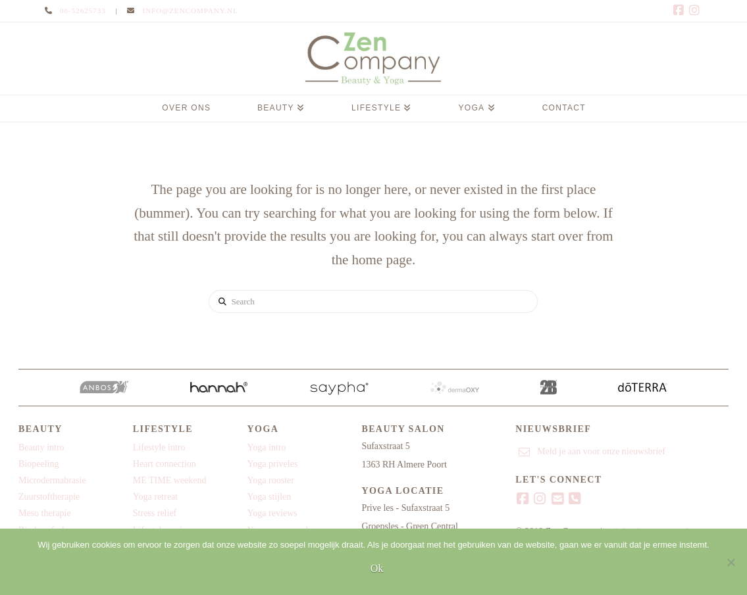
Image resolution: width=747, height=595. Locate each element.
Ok (377, 568)
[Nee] (730, 562)
